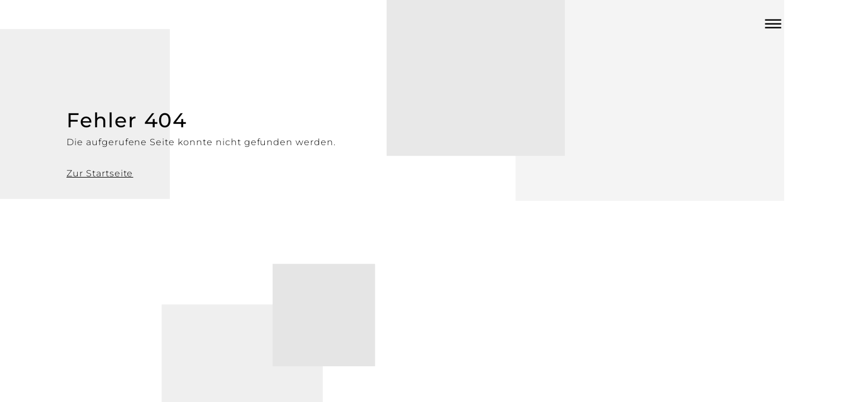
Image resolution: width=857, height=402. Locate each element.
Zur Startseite (99, 173)
